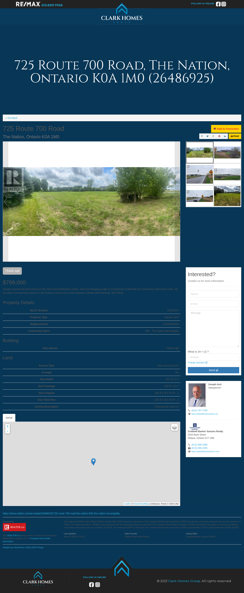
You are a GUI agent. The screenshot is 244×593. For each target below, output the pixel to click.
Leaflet (127, 504)
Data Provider (131, 533)
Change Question (197, 362)
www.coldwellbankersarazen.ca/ (205, 414)
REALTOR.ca (13, 535)
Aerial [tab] (9, 417)
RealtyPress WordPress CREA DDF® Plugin (23, 547)
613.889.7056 (52, 5)
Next (177, 201)
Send (213, 370)
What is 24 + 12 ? (198, 351)
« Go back (11, 117)
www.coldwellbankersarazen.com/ (205, 451)
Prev (5, 201)
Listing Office (191, 533)
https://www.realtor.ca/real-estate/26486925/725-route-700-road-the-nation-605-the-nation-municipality (61, 513)
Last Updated (70, 533)
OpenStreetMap (141, 504)
